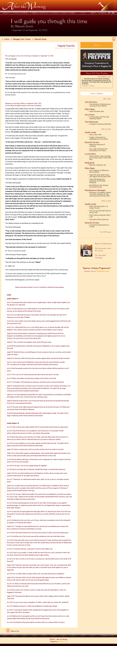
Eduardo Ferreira (92, 142)
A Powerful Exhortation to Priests (98, 225)
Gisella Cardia (90, 132)
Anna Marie (90, 115)
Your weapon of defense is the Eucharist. (98, 171)
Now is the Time (94, 134)
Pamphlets (57, 13)
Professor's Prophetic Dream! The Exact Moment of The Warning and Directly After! (99, 194)
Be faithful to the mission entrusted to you (97, 186)
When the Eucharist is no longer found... (97, 207)
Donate (97, 45)
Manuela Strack (40, 39)
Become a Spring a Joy (96, 165)
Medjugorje (89, 163)
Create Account (101, 13)
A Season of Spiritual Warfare (99, 124)
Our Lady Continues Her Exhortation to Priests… (97, 149)
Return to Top (15, 631)
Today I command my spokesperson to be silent (97, 138)
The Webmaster (91, 122)
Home (6, 39)
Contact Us (106, 635)
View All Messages (105, 232)
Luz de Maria (90, 154)
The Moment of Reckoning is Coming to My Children (99, 105)
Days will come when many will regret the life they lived (98, 175)
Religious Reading (37, 13)
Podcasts (48, 13)
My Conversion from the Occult (103, 249)
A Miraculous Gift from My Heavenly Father (98, 117)
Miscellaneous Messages (95, 190)
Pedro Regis (90, 109)
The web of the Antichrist (98, 219)
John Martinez (91, 102)
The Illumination (7, 13)
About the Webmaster (103, 243)
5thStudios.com (102, 271)
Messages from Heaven (22, 13)
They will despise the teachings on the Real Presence (96, 180)
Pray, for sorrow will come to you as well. (99, 211)
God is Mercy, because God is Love (99, 216)
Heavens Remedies (69, 13)
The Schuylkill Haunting (100, 256)
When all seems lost (95, 111)
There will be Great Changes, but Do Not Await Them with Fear (99, 157)
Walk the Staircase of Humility (96, 145)
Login (92, 13)
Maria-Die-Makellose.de (65, 48)
